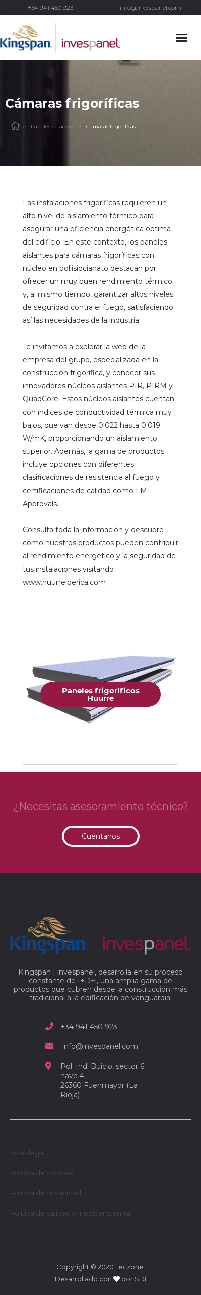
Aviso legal (27, 1153)
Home (15, 126)
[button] (181, 37)
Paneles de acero (52, 126)
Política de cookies (41, 1173)
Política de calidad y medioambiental (71, 1213)
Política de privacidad (45, 1193)
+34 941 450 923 (50, 7)
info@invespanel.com (150, 7)
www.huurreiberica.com (64, 582)
